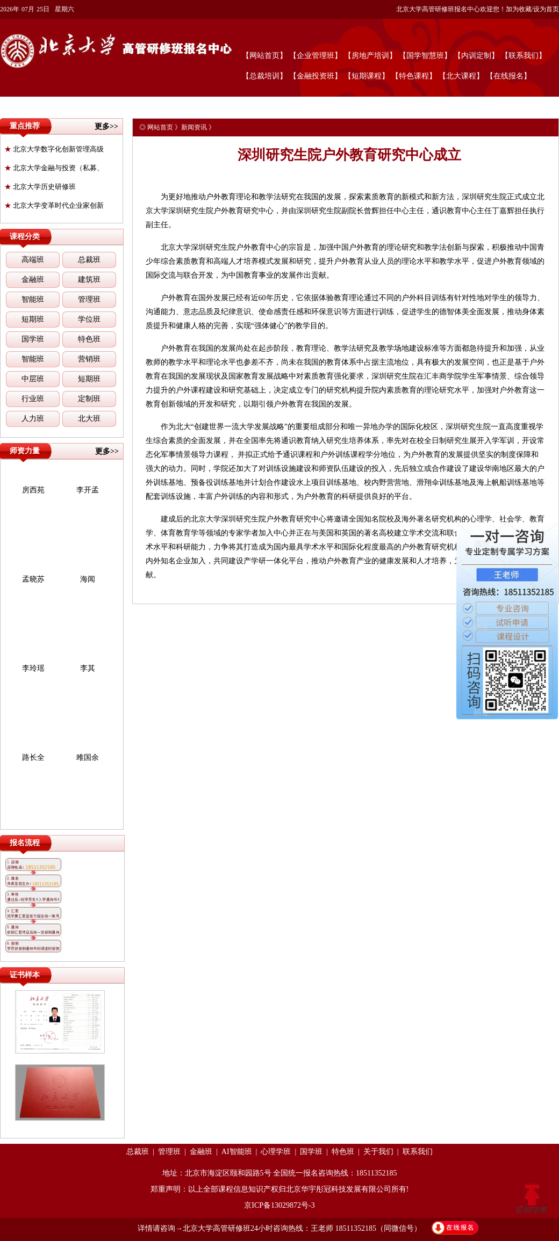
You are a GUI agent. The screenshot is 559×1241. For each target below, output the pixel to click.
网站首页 (160, 127)
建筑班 (89, 279)
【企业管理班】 (315, 56)
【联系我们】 (523, 56)
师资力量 (25, 451)
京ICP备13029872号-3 (279, 1205)
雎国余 (87, 757)
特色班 (89, 339)
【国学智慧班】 (425, 56)
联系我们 (418, 1152)
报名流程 (25, 843)
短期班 (33, 319)
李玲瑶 (33, 668)
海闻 (87, 579)
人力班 (33, 419)
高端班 (33, 260)
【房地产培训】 (370, 56)
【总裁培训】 (264, 76)
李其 (87, 668)
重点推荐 (25, 126)
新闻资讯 (194, 127)
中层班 (33, 379)
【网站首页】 (264, 56)
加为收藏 (519, 9)
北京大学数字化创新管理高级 (54, 149)
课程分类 (25, 237)
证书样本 (25, 975)
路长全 (33, 757)
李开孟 (87, 490)
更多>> (106, 126)
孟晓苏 (33, 579)
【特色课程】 (413, 76)
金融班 (33, 279)
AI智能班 (236, 1152)
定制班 (89, 399)
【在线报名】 (508, 76)
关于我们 (378, 1152)
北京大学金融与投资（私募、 (54, 168)
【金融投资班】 (315, 76)
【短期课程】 (366, 76)
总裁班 (89, 260)
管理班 (89, 299)
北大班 (89, 419)
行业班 (33, 399)
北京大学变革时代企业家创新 (54, 205)
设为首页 (546, 9)
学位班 (89, 319)
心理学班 (276, 1152)
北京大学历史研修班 (40, 187)
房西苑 (33, 490)
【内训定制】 (476, 56)
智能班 (33, 299)
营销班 (89, 359)
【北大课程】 (461, 76)
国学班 (33, 339)
